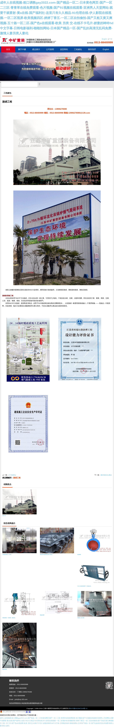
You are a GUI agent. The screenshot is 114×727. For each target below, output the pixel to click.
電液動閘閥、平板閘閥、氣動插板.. (9, 617)
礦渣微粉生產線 (106, 475)
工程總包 (78, 49)
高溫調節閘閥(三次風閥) (6, 554)
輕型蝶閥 (79, 554)
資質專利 (64, 49)
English (104, 39)
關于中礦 (22, 49)
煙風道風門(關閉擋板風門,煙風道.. (46, 554)
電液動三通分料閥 (80, 617)
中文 (110, 39)
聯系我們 (92, 49)
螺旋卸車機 (4, 669)
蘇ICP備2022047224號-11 (78, 708)
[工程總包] (12, 475)
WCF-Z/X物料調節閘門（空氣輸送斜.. (84, 586)
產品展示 (36, 49)
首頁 (8, 49)
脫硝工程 (16, 478)
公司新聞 (50, 49)
